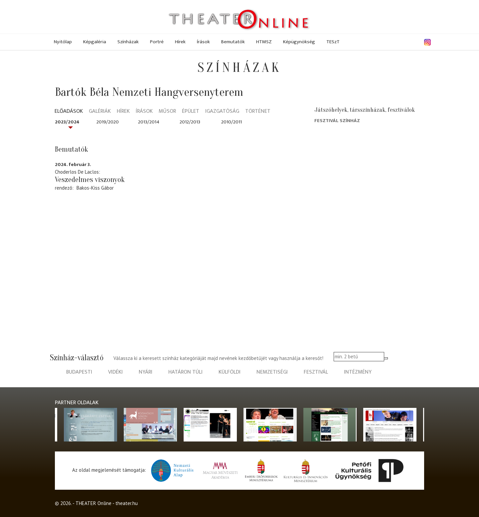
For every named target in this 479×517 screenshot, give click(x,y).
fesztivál (316, 372)
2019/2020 (107, 122)
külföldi (229, 372)
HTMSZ (264, 41)
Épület (190, 111)
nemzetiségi (272, 372)
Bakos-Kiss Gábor (95, 188)
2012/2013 (190, 122)
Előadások (69, 111)
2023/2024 (67, 122)
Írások (203, 41)
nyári (145, 372)
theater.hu (126, 503)
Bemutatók (233, 41)
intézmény (358, 372)
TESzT (333, 41)
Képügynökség (299, 41)
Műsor (167, 111)
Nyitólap (63, 41)
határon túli (185, 372)
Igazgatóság (222, 111)
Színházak (128, 41)
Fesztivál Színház (337, 120)
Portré (157, 41)
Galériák (100, 111)
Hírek (180, 41)
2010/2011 (231, 122)
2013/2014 (148, 122)
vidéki (115, 372)
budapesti (79, 372)
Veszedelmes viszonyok (90, 179)
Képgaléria (94, 41)
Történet (257, 111)
